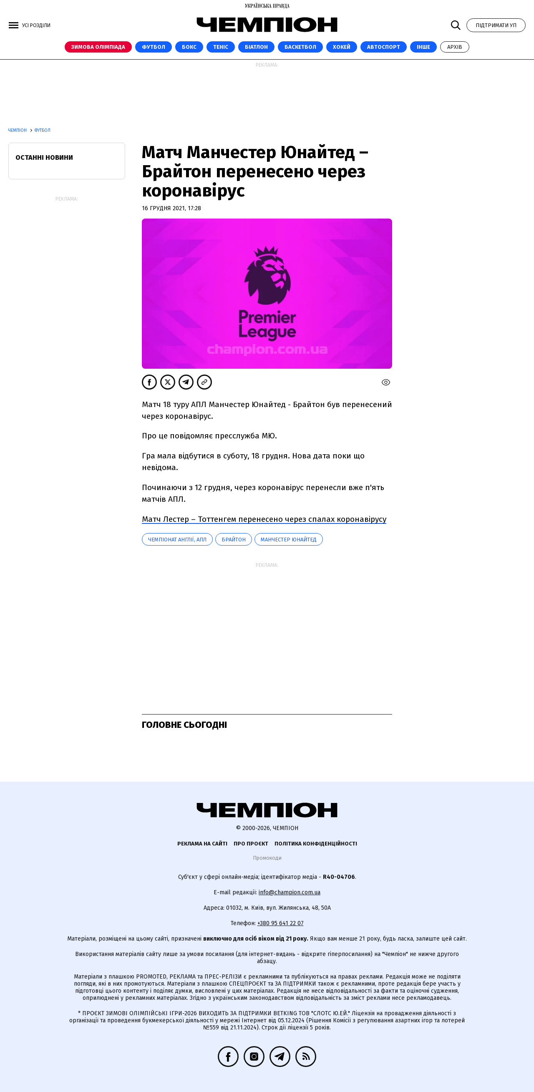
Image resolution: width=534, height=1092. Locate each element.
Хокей (341, 47)
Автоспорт (383, 47)
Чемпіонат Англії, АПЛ (177, 539)
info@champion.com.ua (289, 892)
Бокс (189, 47)
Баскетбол (300, 47)
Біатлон (256, 47)
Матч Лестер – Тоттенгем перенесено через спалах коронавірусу (264, 519)
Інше (423, 47)
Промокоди (267, 858)
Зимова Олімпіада (98, 47)
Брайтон (234, 539)
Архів (454, 47)
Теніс (220, 47)
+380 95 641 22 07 (280, 923)
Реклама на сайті (202, 843)
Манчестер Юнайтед (289, 539)
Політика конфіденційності (316, 843)
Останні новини (44, 157)
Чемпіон (18, 130)
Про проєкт (251, 843)
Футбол (153, 47)
